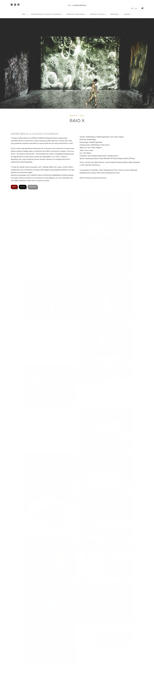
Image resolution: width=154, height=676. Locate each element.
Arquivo (73, 115)
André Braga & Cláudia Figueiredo (46, 14)
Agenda (127, 14)
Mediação (114, 14)
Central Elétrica (97, 14)
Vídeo (14, 186)
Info (24, 14)
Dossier (22, 186)
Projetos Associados (75, 14)
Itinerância (32, 186)
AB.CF (82, 115)
